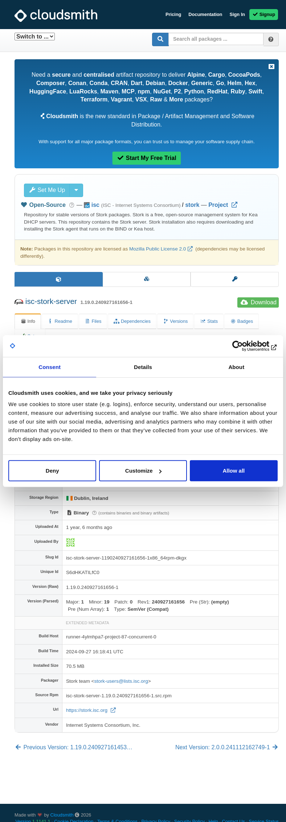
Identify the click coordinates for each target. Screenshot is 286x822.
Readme (60, 321)
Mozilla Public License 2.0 (157, 249)
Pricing (173, 14)
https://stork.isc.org (87, 710)
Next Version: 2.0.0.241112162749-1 (227, 747)
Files (93, 321)
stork (192, 205)
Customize (143, 471)
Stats (209, 321)
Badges (241, 321)
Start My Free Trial (146, 158)
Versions (175, 321)
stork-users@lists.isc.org (121, 681)
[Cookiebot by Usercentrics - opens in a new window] (246, 345)
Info (27, 321)
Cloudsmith (62, 815)
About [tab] (236, 367)
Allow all (233, 471)
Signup (263, 14)
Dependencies (132, 321)
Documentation (205, 14)
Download (259, 302)
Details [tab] (143, 367)
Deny (52, 471)
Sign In (237, 14)
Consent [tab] (49, 367)
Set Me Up (47, 190)
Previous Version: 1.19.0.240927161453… (73, 747)
